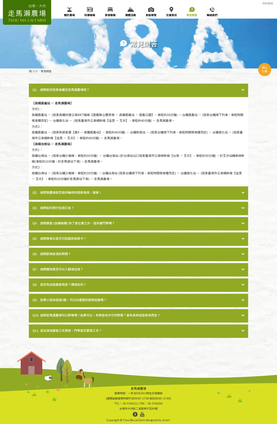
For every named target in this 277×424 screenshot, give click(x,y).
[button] (138, 90)
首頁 (33, 71)
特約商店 (267, 3)
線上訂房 (264, 69)
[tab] (138, 90)
